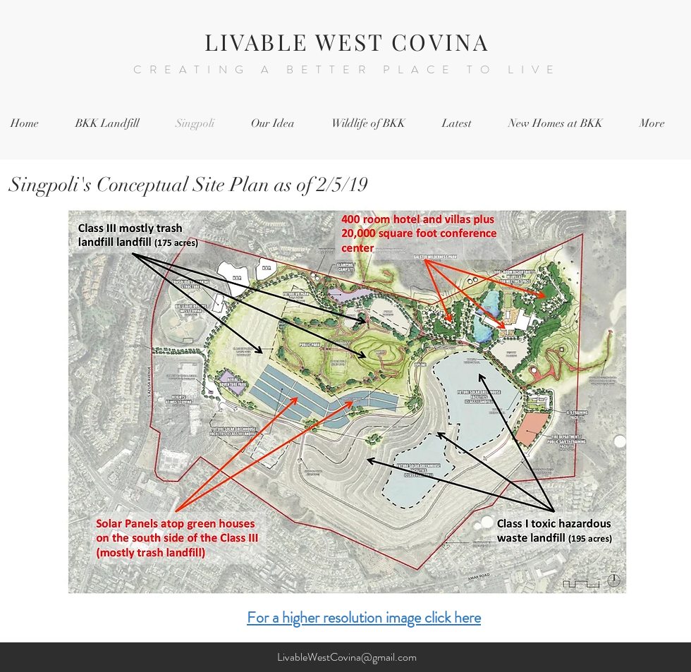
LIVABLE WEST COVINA (347, 41)
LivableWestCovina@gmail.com (347, 657)
